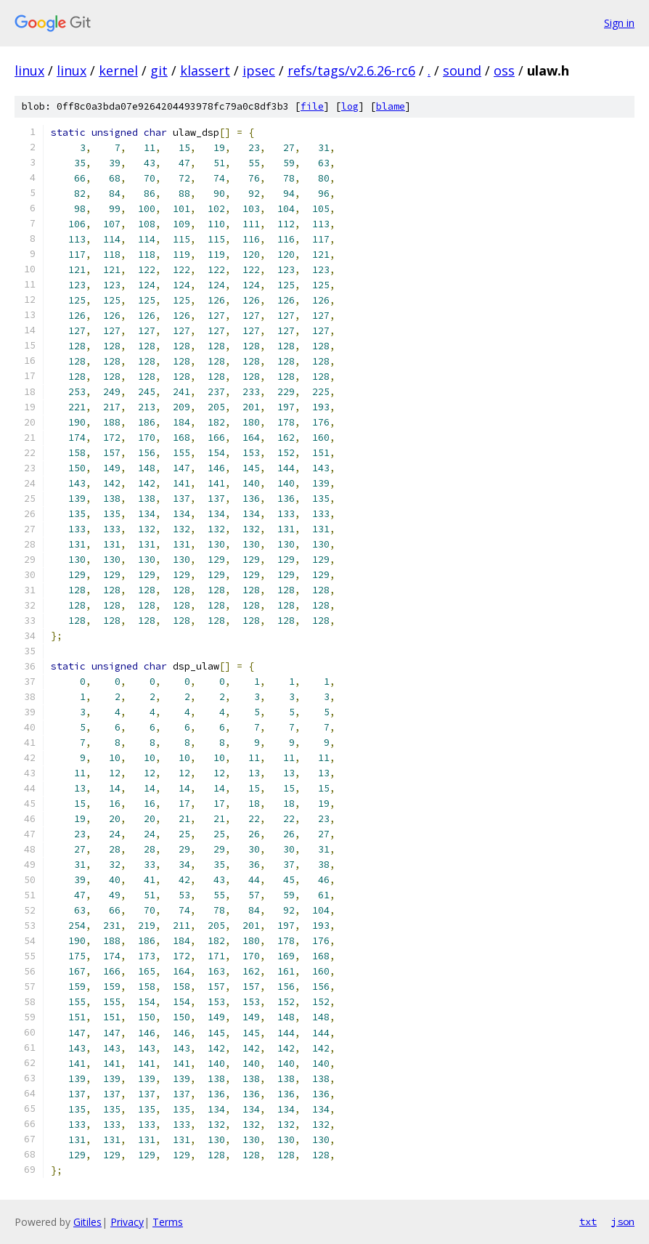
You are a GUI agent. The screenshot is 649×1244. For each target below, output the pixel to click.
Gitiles (87, 1222)
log (350, 106)
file (312, 106)
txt (588, 1221)
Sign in (619, 23)
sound (462, 70)
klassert (205, 70)
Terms (167, 1222)
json (622, 1221)
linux (29, 70)
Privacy (127, 1222)
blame (390, 106)
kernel (118, 70)
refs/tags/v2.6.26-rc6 (351, 70)
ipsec (258, 70)
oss (504, 70)
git (159, 70)
